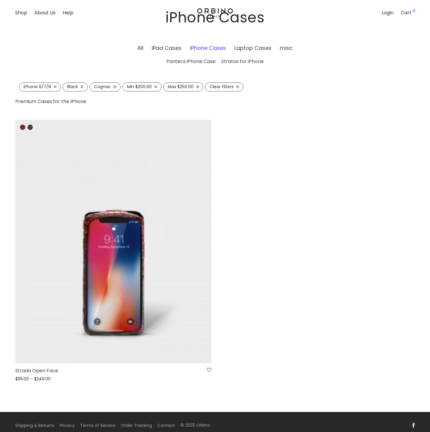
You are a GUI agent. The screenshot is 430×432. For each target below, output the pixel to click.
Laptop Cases (252, 48)
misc (286, 48)
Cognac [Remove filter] (102, 87)
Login (388, 12)
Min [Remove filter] (139, 87)
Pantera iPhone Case (191, 61)
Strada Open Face (36, 370)
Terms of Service (98, 425)
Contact (166, 425)
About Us (45, 12)
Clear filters (222, 87)
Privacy (67, 425)
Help (68, 12)
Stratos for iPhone (242, 61)
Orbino (203, 425)
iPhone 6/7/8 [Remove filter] (37, 87)
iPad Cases (167, 48)
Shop (21, 12)
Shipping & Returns (34, 425)
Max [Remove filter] (181, 87)
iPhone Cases (208, 48)
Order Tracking (136, 425)
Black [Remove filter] (72, 87)
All (140, 48)
